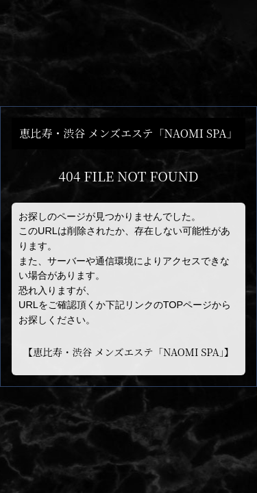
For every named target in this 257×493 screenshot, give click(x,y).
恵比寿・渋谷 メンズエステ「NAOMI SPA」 (128, 351)
